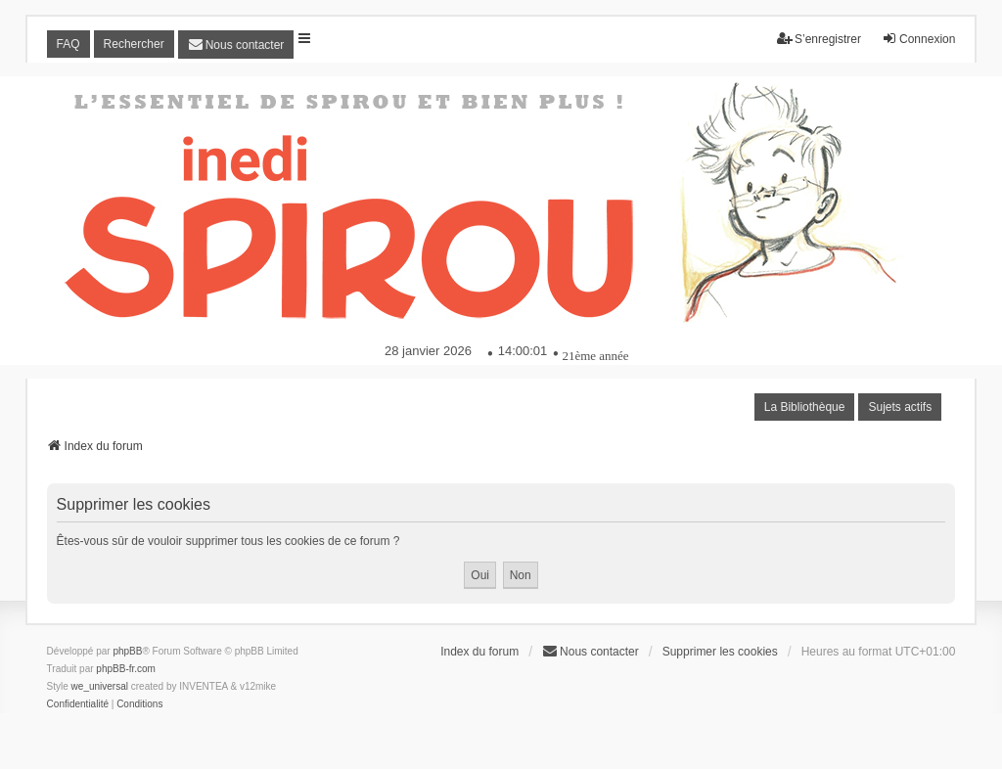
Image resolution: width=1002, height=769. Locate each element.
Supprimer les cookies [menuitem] (720, 651)
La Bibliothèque (804, 407)
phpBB (127, 651)
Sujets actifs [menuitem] (900, 407)
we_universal (99, 686)
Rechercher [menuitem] (134, 44)
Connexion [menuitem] (918, 38)
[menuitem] (236, 44)
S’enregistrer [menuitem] (819, 38)
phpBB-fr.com (126, 668)
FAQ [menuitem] (68, 44)
